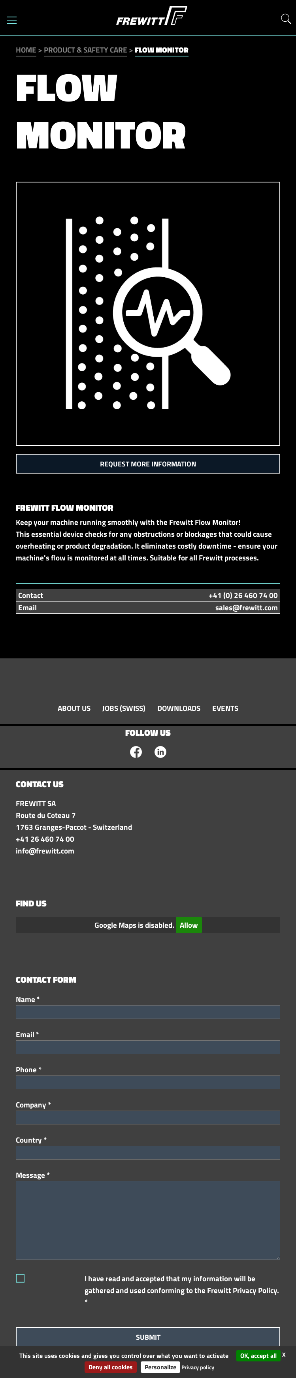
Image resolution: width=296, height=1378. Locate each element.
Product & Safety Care (85, 50)
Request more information (148, 464)
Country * (31, 1140)
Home (26, 50)
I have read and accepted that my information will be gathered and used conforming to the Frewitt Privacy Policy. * (182, 1290)
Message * (33, 1175)
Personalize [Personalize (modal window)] (160, 1367)
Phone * (28, 1069)
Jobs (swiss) (123, 708)
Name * (28, 999)
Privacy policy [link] (197, 1367)
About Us (74, 708)
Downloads (178, 708)
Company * (33, 1105)
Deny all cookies (111, 1367)
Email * (27, 1034)
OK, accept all (258, 1355)
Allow (189, 925)
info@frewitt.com (45, 851)
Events (225, 708)
